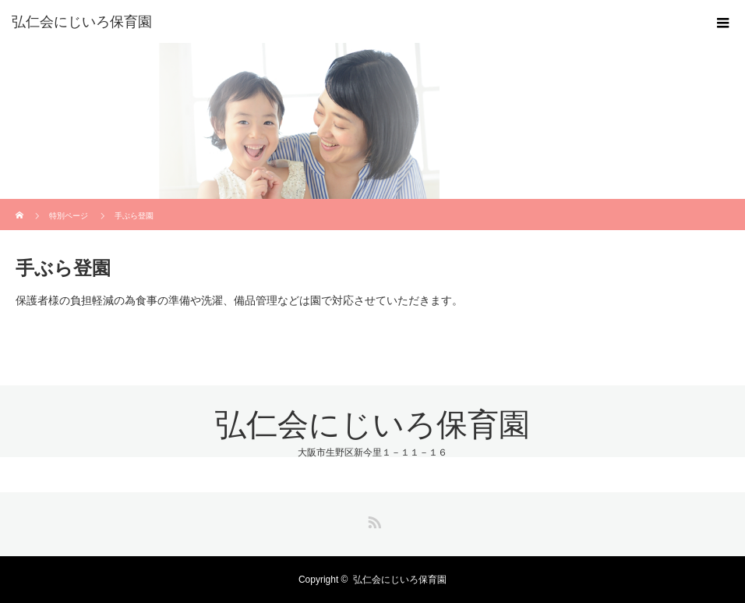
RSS (372, 519)
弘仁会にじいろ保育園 (82, 22)
